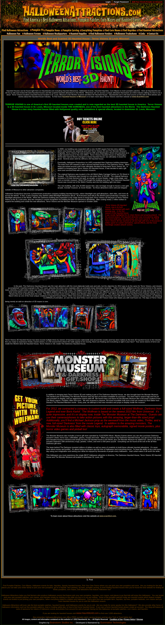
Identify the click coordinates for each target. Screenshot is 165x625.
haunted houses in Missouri (74, 97)
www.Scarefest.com (140, 97)
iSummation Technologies (113, 622)
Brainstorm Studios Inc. (61, 622)
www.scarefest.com (107, 516)
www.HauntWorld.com (87, 613)
